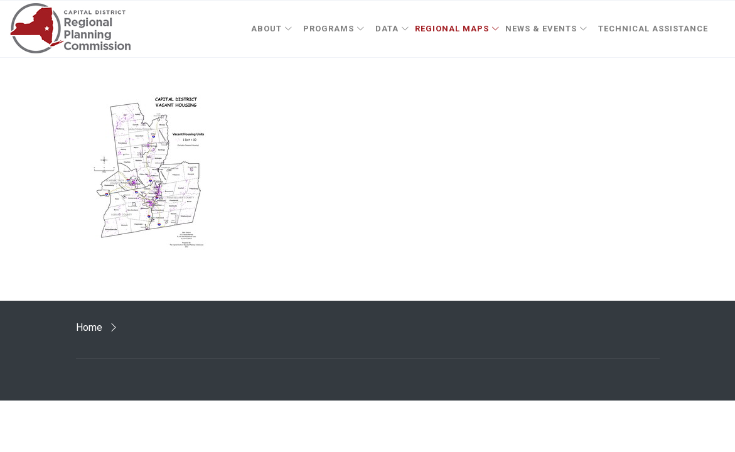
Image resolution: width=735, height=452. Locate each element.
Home (89, 327)
